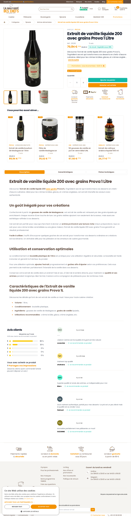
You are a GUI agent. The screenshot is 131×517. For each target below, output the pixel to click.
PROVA (77, 29)
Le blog (66, 467)
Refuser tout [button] (11, 507)
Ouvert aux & (18, 2)
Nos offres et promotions (68, 471)
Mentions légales (9, 515)
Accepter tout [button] (26, 507)
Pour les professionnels (49, 470)
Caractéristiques (65, 172)
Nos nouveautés (69, 476)
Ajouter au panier (107, 80)
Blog (103, 2)
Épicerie (63, 17)
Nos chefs (88, 2)
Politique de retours (70, 479)
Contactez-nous (115, 2)
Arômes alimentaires (44, 22)
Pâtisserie (27, 17)
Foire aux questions (48, 484)
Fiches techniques (106, 172)
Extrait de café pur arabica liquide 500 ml (110, 149)
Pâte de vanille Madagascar (50, 149)
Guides (96, 2)
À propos (44, 467)
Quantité (70, 76)
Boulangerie (45, 17)
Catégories (15, 22)
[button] (18, 501)
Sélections (69, 2)
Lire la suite (73, 60)
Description (25, 172)
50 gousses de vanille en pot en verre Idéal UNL (80, 149)
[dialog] (19, 496)
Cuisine (11, 17)
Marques (79, 2)
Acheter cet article (108, 85)
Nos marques (46, 476)
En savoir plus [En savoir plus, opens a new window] (22, 496)
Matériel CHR (98, 17)
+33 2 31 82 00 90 (115, 515)
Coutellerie (79, 17)
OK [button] (93, 510)
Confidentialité (23, 515)
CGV (32, 515)
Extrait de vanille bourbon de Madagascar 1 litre (20, 149)
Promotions (117, 17)
